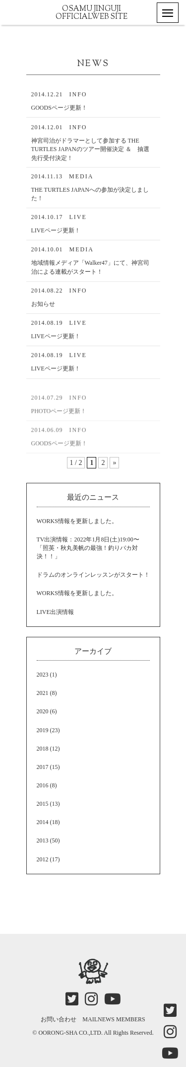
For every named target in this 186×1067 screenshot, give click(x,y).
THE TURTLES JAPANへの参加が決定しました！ (90, 195)
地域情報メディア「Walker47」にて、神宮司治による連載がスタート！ (90, 269)
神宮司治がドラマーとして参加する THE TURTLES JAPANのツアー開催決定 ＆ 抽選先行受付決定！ (90, 150)
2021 (43, 692)
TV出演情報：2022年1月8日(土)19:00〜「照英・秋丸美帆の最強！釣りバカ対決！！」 (88, 548)
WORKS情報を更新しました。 (77, 521)
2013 (43, 840)
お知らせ (43, 305)
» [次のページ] (114, 462)
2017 (43, 766)
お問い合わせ (58, 1019)
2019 (43, 730)
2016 (43, 785)
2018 (43, 748)
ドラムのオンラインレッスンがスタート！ (93, 574)
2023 (43, 674)
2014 (43, 822)
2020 (43, 711)
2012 (43, 859)
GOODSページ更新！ (59, 108)
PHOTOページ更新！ (59, 417)
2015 (43, 803)
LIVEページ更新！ (55, 232)
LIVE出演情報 (55, 612)
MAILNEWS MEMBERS (113, 1019)
